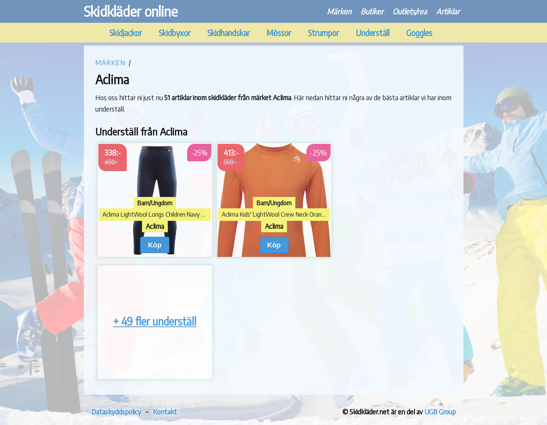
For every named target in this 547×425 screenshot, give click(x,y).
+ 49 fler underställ (154, 321)
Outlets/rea (410, 11)
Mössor (278, 33)
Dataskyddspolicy (116, 411)
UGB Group (440, 411)
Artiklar (448, 11)
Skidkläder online (131, 11)
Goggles (419, 33)
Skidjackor (125, 33)
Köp (155, 245)
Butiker (372, 11)
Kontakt (165, 411)
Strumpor (323, 33)
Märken (339, 11)
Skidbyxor (175, 33)
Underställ (372, 33)
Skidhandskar (228, 33)
